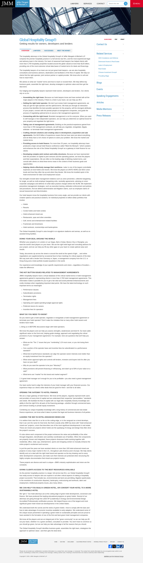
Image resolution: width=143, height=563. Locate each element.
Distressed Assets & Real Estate (108, 61)
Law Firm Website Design (113, 556)
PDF (116, 39)
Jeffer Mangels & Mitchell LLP (38, 556)
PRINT (122, 39)
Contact (101, 4)
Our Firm (62, 541)
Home (55, 541)
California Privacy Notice (83, 541)
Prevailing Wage (103, 76)
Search (125, 3)
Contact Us (102, 44)
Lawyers (74, 4)
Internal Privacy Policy (100, 541)
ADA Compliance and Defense (108, 58)
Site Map (112, 541)
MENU (136, 4)
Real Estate (102, 69)
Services (88, 4)
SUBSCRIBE (108, 39)
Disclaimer (70, 541)
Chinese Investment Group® (107, 72)
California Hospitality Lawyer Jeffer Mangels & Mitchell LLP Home (15, 3)
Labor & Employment (105, 65)
